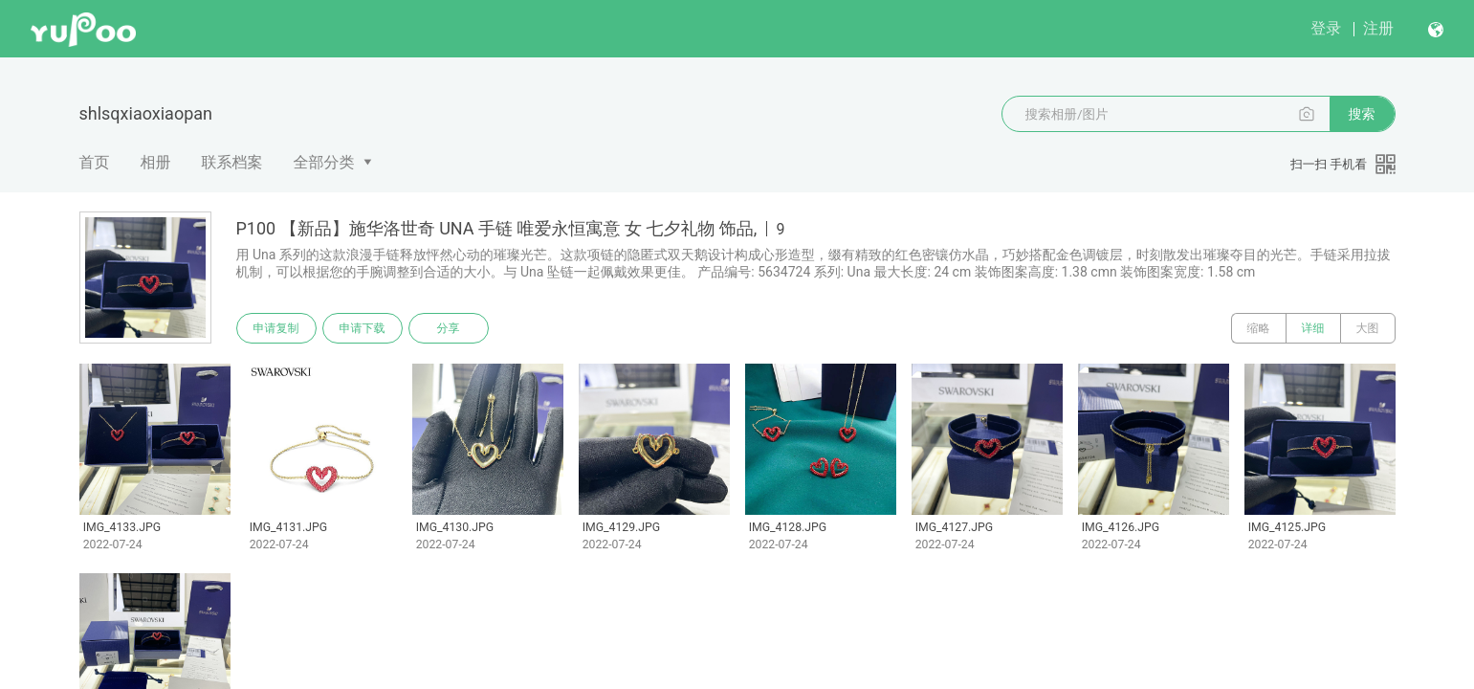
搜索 (1362, 114)
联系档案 (232, 162)
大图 (1367, 328)
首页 (94, 162)
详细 (1313, 328)
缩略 (1258, 328)
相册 (156, 162)
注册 (1378, 28)
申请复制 (276, 328)
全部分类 (324, 162)
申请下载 (362, 328)
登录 (1325, 28)
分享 (448, 328)
